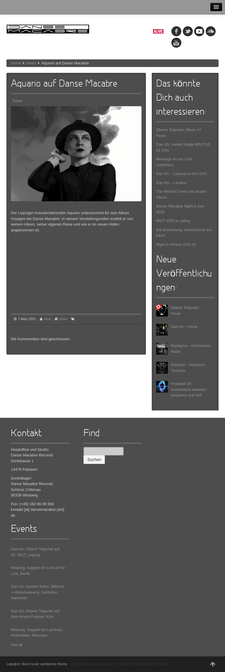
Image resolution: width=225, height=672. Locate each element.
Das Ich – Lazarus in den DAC (181, 173)
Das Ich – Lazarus (171, 183)
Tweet (17, 101)
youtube (176, 43)
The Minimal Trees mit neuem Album (181, 194)
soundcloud (211, 31)
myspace (199, 31)
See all (17, 644)
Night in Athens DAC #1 (176, 244)
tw (188, 31)
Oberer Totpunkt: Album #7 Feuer (178, 133)
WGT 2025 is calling (173, 221)
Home (16, 63)
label (47, 319)
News (31, 63)
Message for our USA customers (174, 162)
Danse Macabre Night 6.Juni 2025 (180, 209)
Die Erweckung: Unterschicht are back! (184, 233)
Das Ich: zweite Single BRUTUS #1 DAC (183, 147)
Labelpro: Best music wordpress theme (36, 664)
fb (176, 31)
